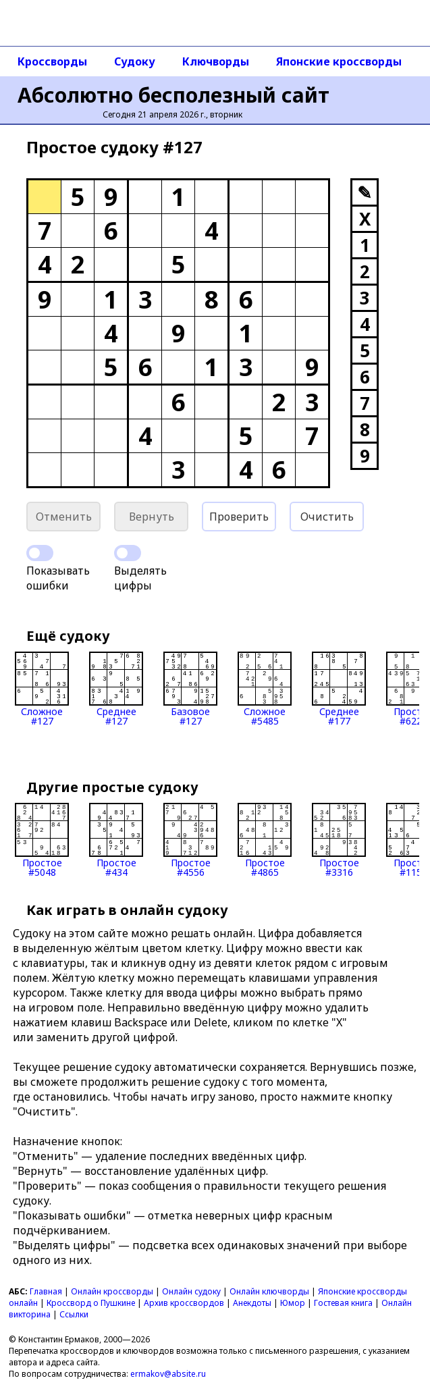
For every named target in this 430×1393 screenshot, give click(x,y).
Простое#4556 (190, 840)
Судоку (134, 61)
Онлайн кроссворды (112, 1291)
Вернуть (151, 516)
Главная (46, 1291)
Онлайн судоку (191, 1291)
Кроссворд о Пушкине (91, 1303)
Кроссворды (52, 61)
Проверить (239, 516)
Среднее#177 (339, 689)
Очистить (327, 516)
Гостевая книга (343, 1303)
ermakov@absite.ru (168, 1373)
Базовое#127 (190, 689)
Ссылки (73, 1314)
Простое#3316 (339, 840)
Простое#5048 (42, 840)
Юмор (292, 1303)
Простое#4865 (265, 840)
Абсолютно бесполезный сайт (173, 95)
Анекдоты (252, 1303)
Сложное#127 (42, 689)
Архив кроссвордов (184, 1303)
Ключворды (215, 61)
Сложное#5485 (265, 689)
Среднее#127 (116, 689)
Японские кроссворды (339, 61)
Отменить (64, 516)
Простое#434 (116, 840)
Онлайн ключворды (269, 1291)
